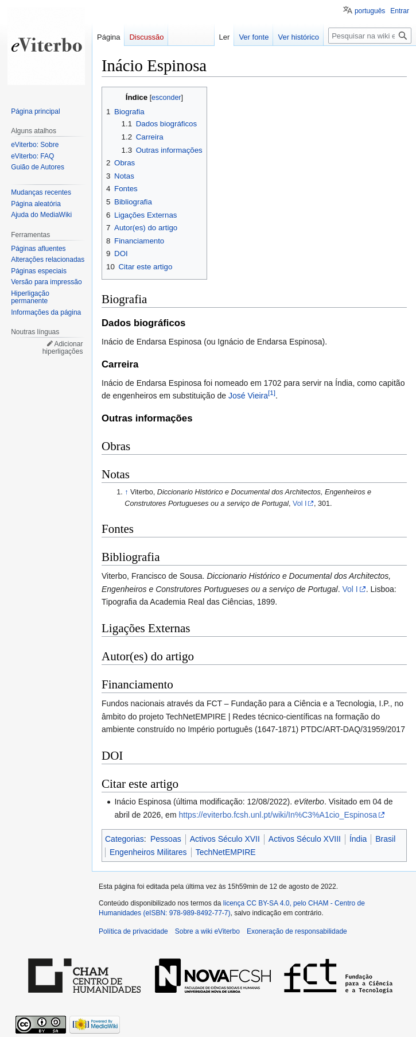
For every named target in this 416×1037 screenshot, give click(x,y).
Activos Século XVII (225, 838)
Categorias (124, 838)
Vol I (300, 504)
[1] (271, 392)
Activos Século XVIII (305, 838)
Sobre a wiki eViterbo (207, 931)
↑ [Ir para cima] (126, 492)
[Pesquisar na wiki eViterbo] (369, 36)
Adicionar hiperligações (62, 348)
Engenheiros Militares (148, 852)
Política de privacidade (133, 931)
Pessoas (165, 838)
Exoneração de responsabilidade (297, 931)
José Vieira (248, 395)
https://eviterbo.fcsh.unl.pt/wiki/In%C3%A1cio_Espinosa (277, 814)
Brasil (385, 838)
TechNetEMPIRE (226, 852)
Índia (358, 838)
